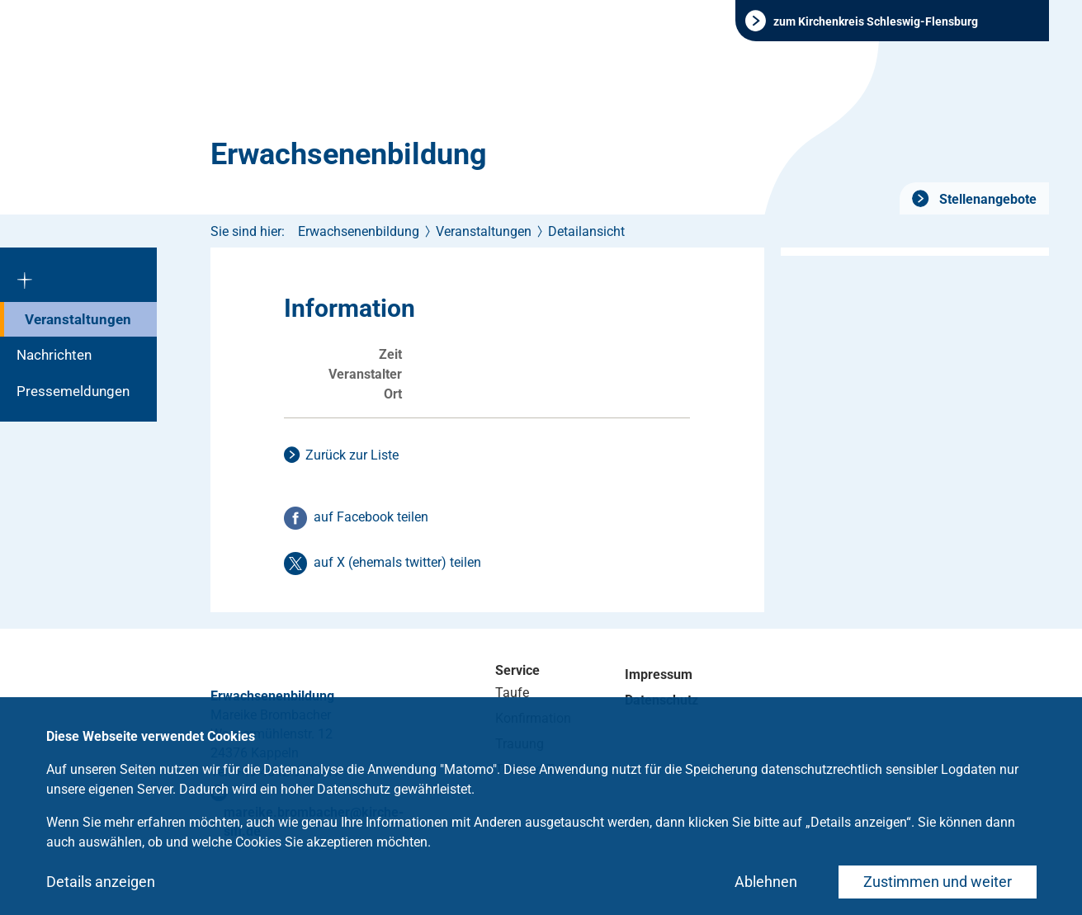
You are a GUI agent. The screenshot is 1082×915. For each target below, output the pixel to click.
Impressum (658, 674)
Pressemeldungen (73, 391)
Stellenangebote (986, 199)
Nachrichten (54, 355)
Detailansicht (586, 231)
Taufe (512, 692)
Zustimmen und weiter (937, 881)
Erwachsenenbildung (348, 154)
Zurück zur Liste (352, 455)
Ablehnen (766, 881)
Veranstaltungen (78, 319)
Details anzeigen (100, 881)
